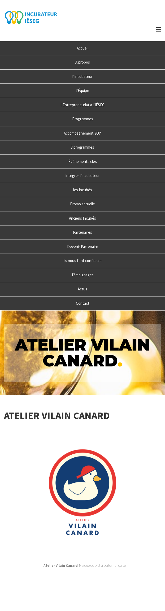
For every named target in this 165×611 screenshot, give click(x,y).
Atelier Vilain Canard (61, 565)
